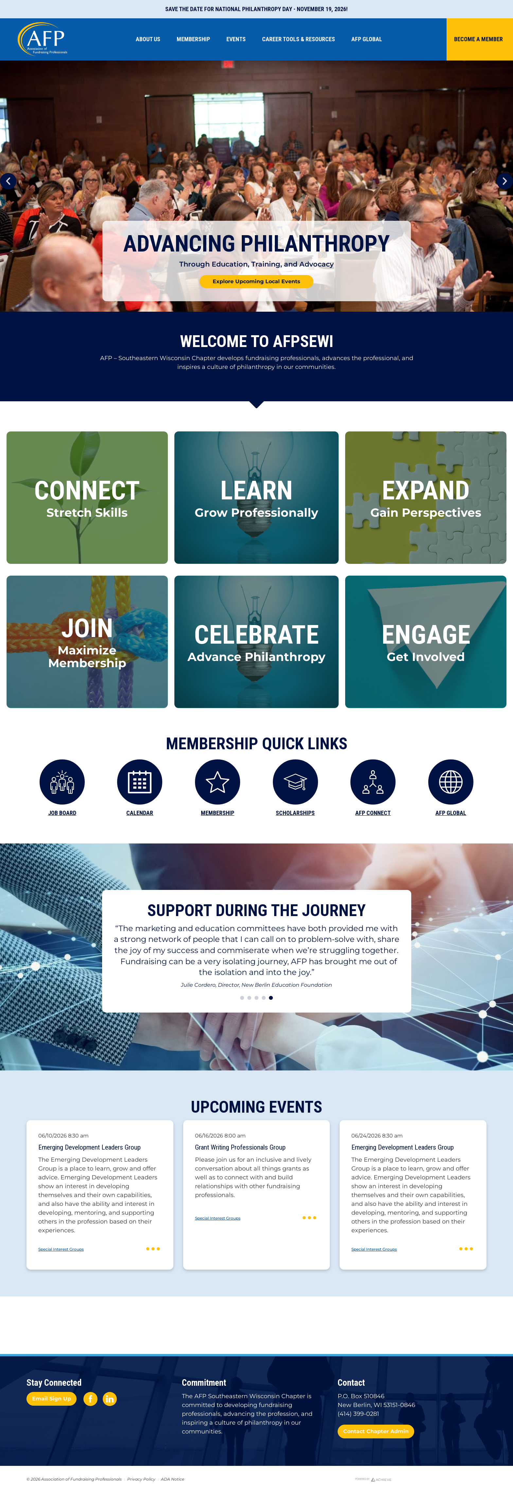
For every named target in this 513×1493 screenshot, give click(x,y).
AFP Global (368, 39)
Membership (195, 39)
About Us (150, 39)
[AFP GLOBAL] (450, 782)
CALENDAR (139, 812)
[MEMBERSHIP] (217, 782)
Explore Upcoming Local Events (256, 281)
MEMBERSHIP (217, 812)
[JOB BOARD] (62, 782)
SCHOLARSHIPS (295, 812)
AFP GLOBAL (450, 812)
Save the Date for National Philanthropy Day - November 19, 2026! (256, 9)
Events (237, 39)
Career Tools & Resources (300, 39)
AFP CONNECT (373, 812)
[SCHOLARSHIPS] (295, 782)
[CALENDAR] (139, 782)
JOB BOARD (62, 812)
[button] (8, 181)
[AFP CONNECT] (373, 782)
